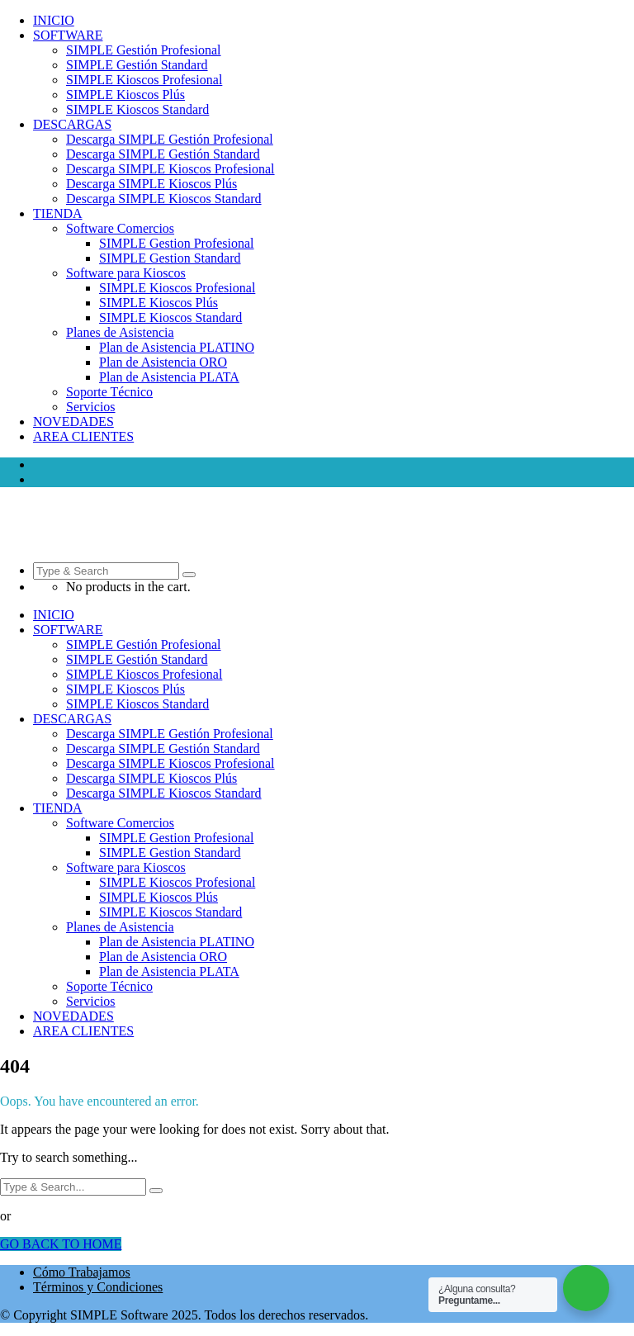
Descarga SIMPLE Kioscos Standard (164, 199)
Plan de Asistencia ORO (163, 362)
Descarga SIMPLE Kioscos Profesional (170, 169)
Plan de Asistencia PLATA (169, 377)
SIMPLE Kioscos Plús (125, 95)
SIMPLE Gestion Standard (170, 258)
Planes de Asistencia (120, 332)
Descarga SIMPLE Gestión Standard (163, 154)
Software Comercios (120, 228)
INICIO (53, 20)
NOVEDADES (73, 422)
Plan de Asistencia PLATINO (176, 347)
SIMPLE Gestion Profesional (176, 243)
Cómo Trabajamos (81, 1272)
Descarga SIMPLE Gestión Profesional (169, 139)
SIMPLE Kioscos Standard (137, 109)
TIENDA (58, 213)
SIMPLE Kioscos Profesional (144, 80)
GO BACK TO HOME (60, 1244)
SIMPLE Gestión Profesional (143, 50)
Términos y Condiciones (98, 1287)
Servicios (91, 407)
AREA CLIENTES (83, 436)
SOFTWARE (67, 35)
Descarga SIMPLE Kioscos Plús (151, 184)
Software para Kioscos (126, 273)
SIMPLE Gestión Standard (137, 65)
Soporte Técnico (109, 392)
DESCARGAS (72, 124)
